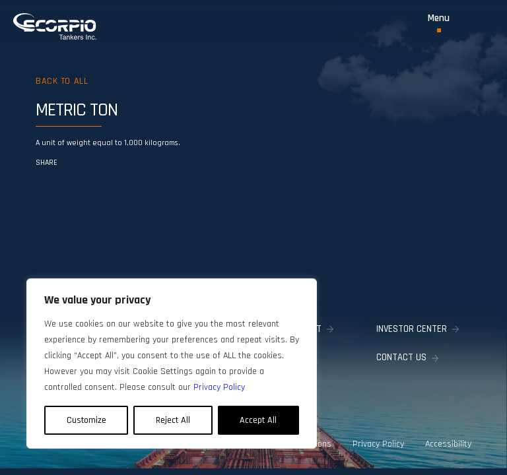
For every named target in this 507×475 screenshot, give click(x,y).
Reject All (173, 420)
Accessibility (448, 444)
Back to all (62, 81)
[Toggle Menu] (439, 22)
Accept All (258, 420)
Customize (86, 420)
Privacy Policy (378, 444)
